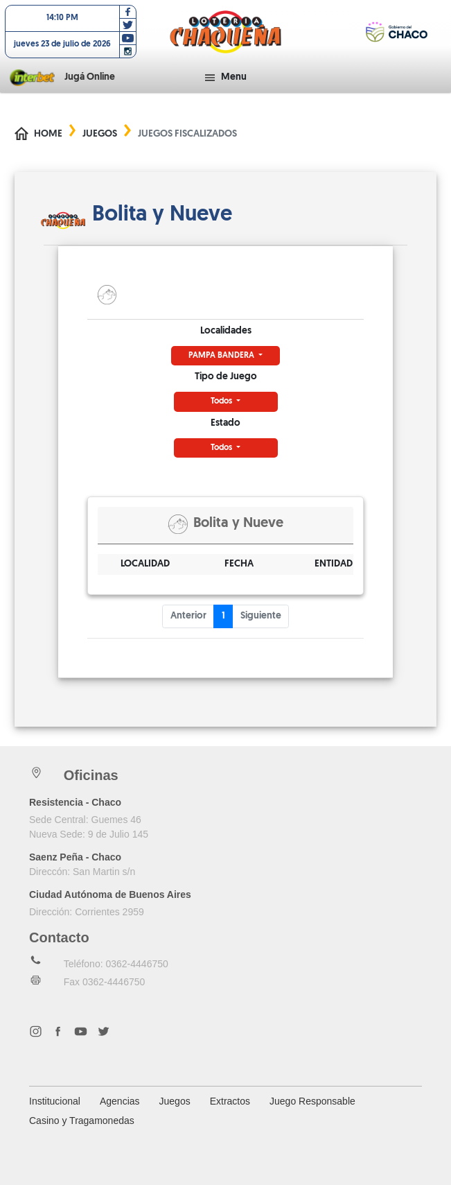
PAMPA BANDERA (222, 356)
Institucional (54, 1101)
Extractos (230, 1101)
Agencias (120, 1101)
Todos (222, 401)
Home (48, 134)
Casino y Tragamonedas (81, 1120)
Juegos (99, 134)
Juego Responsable (312, 1101)
